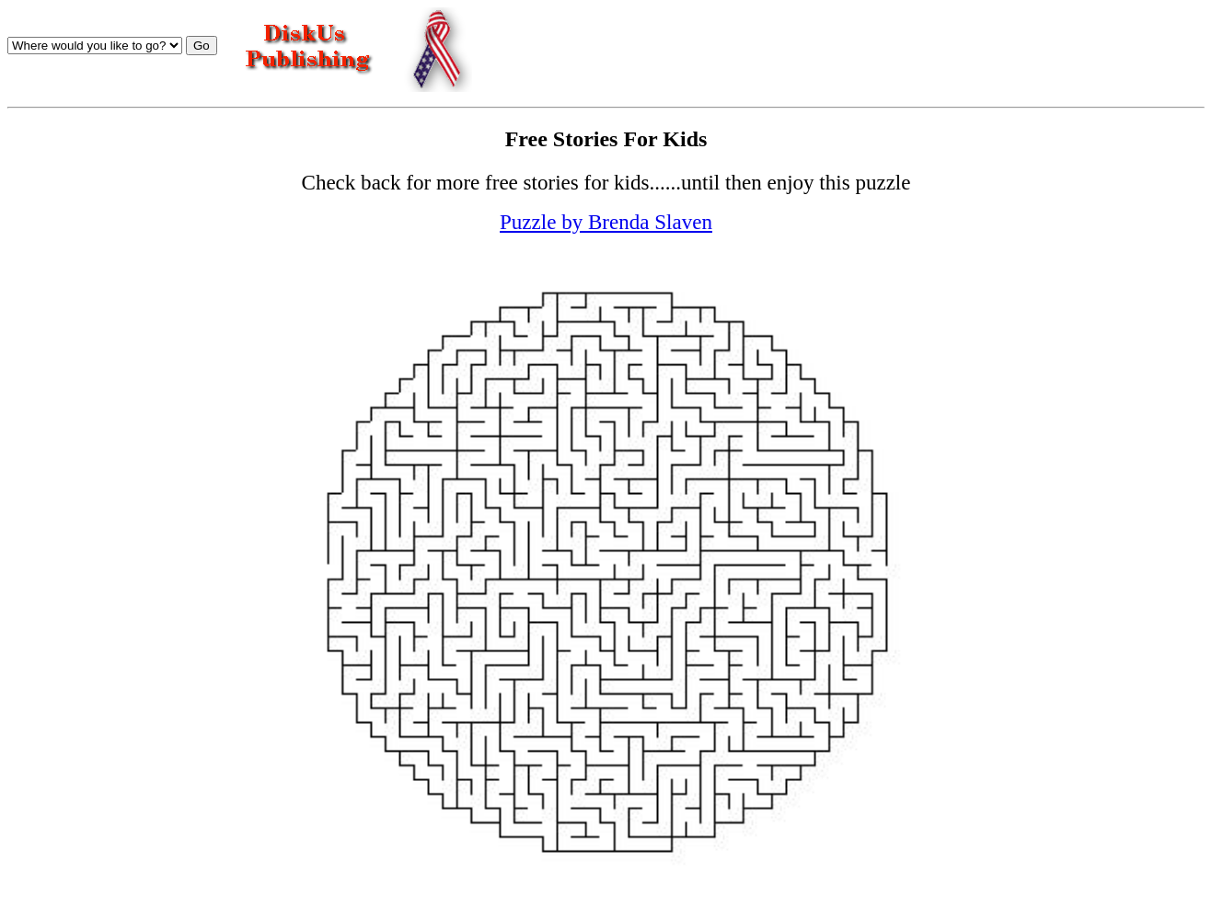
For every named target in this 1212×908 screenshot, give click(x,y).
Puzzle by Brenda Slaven (606, 222)
